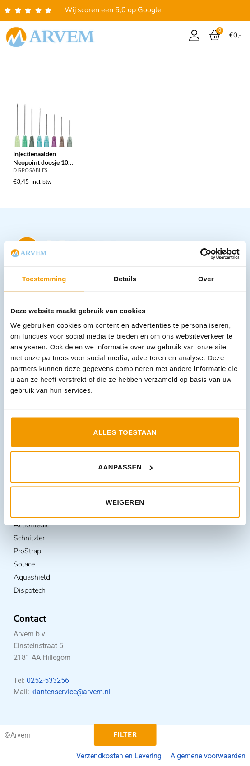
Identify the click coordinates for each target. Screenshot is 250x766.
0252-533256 (48, 680)
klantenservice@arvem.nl (71, 691)
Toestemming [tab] (44, 279)
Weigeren (125, 502)
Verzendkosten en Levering (119, 756)
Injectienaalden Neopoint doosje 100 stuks (42, 158)
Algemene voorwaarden (208, 756)
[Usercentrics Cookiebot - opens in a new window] (200, 254)
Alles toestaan (125, 432)
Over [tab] (206, 279)
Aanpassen (125, 467)
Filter (125, 734)
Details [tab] (125, 279)
